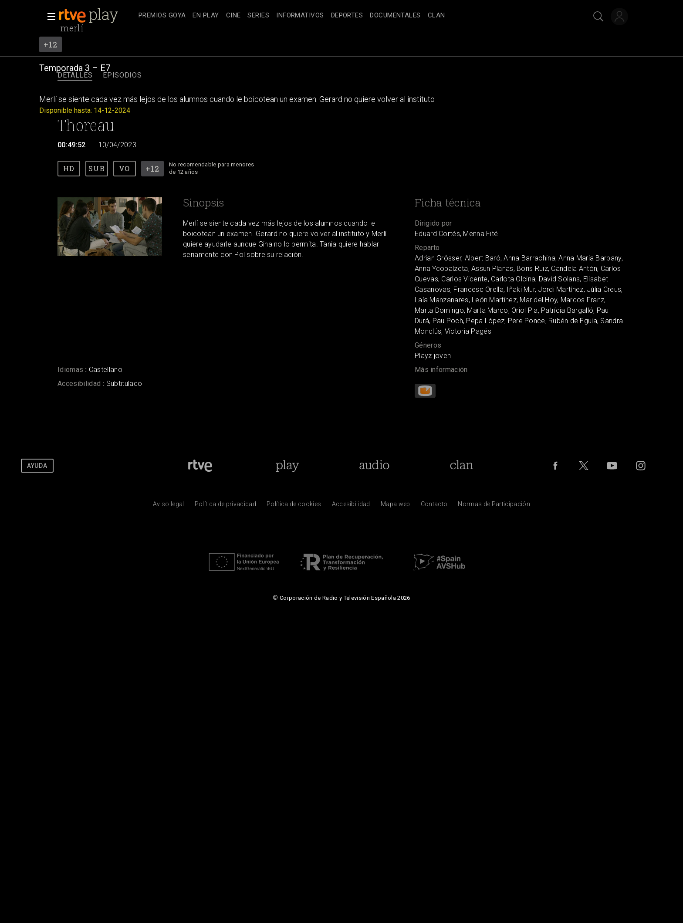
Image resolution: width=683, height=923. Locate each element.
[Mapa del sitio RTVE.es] (395, 506)
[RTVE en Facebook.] (555, 466)
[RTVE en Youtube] (612, 466)
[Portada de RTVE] (200, 466)
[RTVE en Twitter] (584, 466)
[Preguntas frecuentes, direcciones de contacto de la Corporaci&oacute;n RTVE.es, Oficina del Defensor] (434, 506)
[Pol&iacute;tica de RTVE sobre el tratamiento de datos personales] (225, 506)
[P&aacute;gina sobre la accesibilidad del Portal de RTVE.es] (351, 506)
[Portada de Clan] (462, 466)
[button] (48, 16)
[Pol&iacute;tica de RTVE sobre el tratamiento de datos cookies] (294, 506)
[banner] (96, 15)
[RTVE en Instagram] (641, 466)
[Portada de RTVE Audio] (374, 466)
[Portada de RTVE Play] (287, 466)
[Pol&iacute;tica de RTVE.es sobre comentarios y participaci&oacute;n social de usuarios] (494, 506)
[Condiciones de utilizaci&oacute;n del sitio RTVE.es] (168, 506)
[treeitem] (162, 16)
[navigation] (351, 15)
